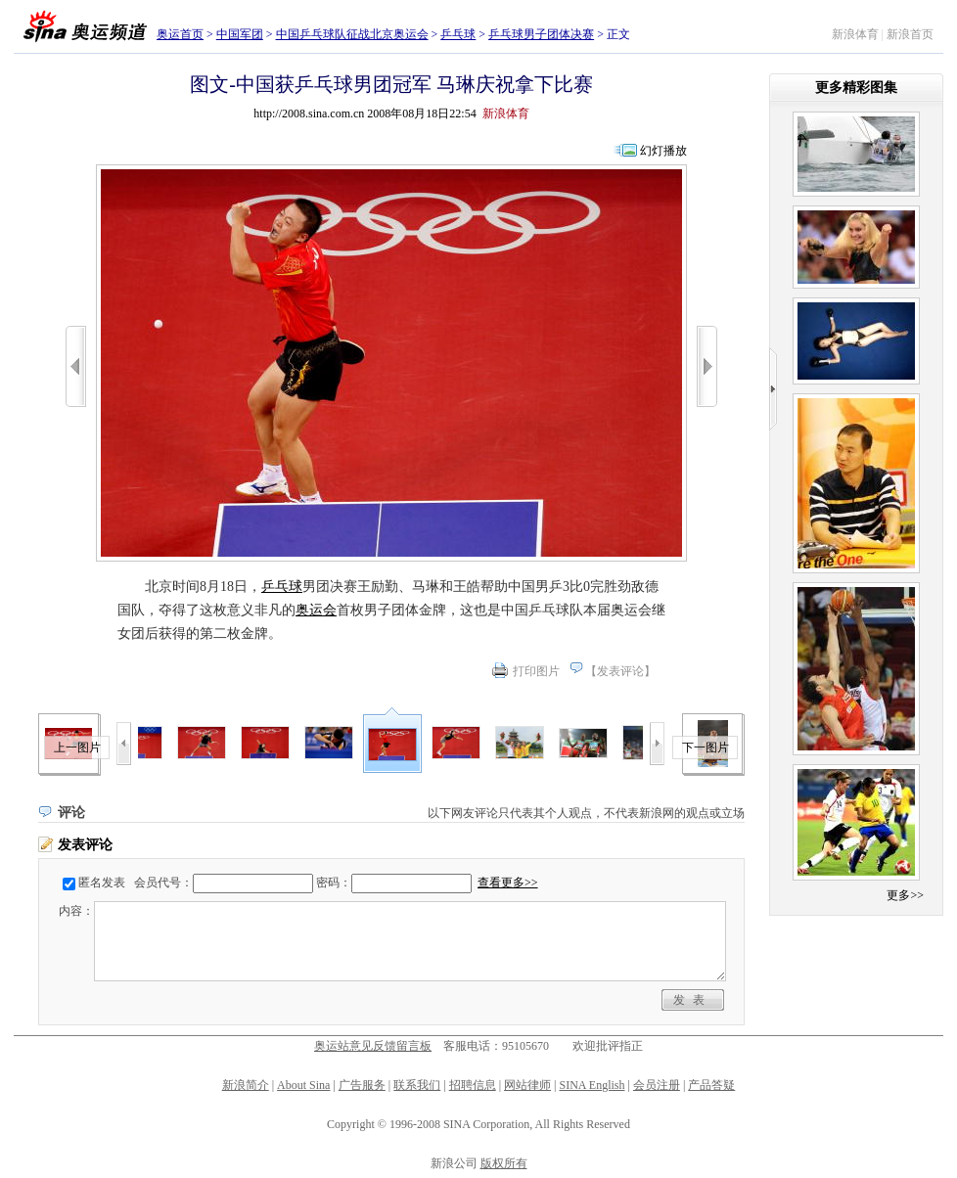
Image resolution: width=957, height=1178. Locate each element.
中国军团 (239, 34)
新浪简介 (245, 1085)
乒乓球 (458, 34)
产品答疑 (711, 1085)
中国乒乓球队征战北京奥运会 (352, 34)
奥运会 (316, 610)
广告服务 (362, 1085)
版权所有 (503, 1163)
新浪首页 (910, 34)
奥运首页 (180, 34)
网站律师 (527, 1085)
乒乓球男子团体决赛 (541, 34)
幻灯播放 (663, 151)
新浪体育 (855, 34)
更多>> (905, 895)
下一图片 (705, 747)
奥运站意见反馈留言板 (373, 1046)
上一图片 (77, 747)
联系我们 (416, 1085)
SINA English (591, 1085)
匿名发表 (101, 882)
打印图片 (536, 671)
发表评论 (620, 671)
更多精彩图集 (856, 87)
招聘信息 (472, 1085)
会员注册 (656, 1085)
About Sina (303, 1085)
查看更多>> (508, 882)
